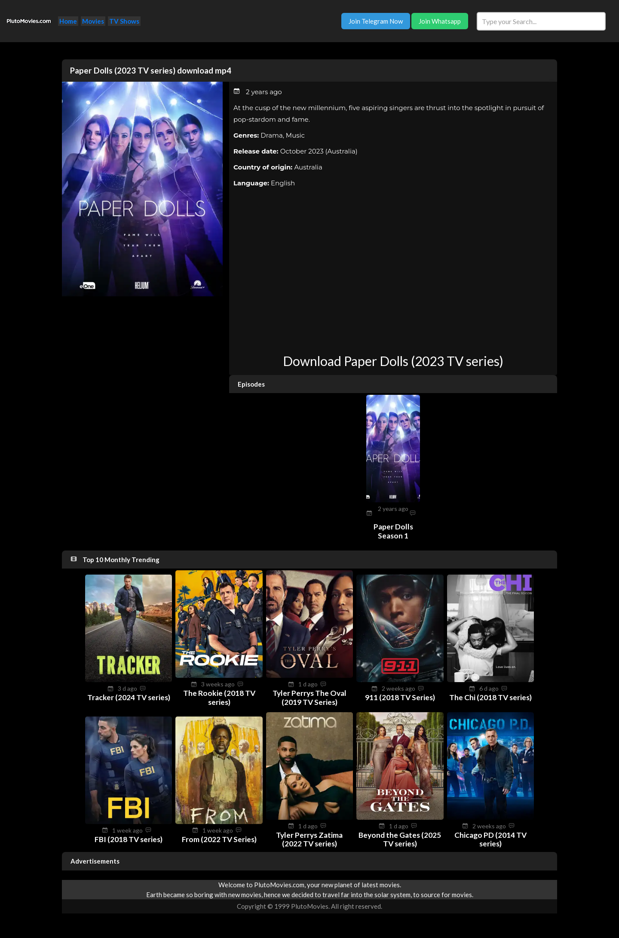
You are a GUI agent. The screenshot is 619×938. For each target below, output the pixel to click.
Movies (93, 21)
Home (68, 21)
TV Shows (124, 21)
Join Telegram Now (376, 21)
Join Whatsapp (440, 21)
